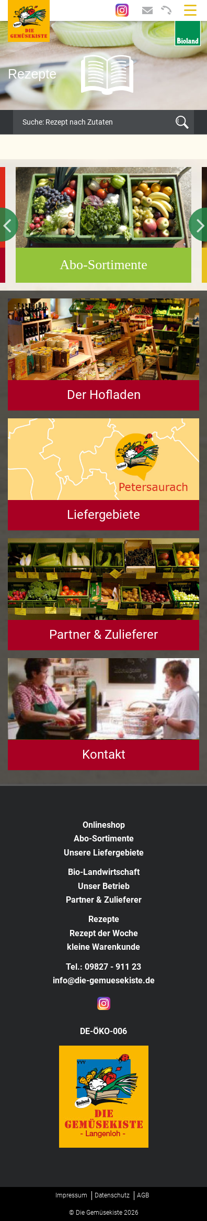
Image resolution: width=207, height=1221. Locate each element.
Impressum (71, 1195)
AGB (143, 1195)
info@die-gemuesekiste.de (104, 980)
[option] (103, 65)
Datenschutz (112, 1195)
